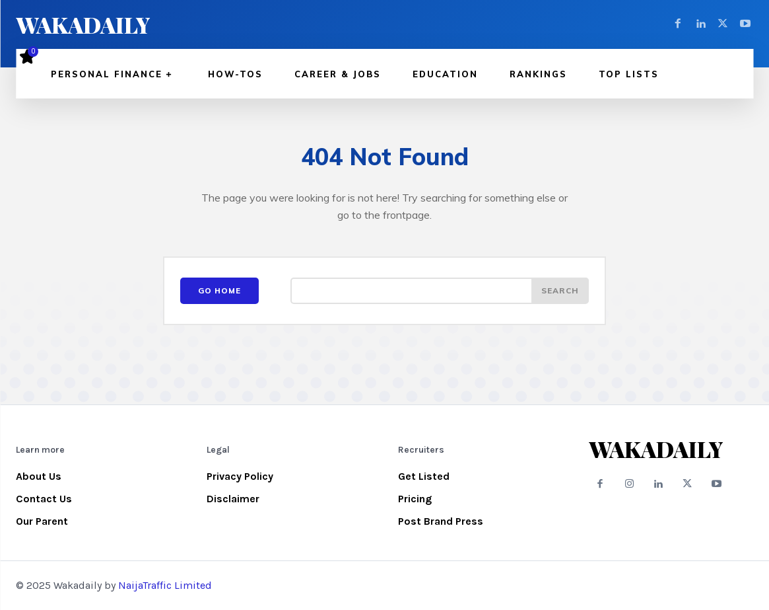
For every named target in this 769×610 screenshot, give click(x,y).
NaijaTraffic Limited (165, 585)
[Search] (560, 291)
